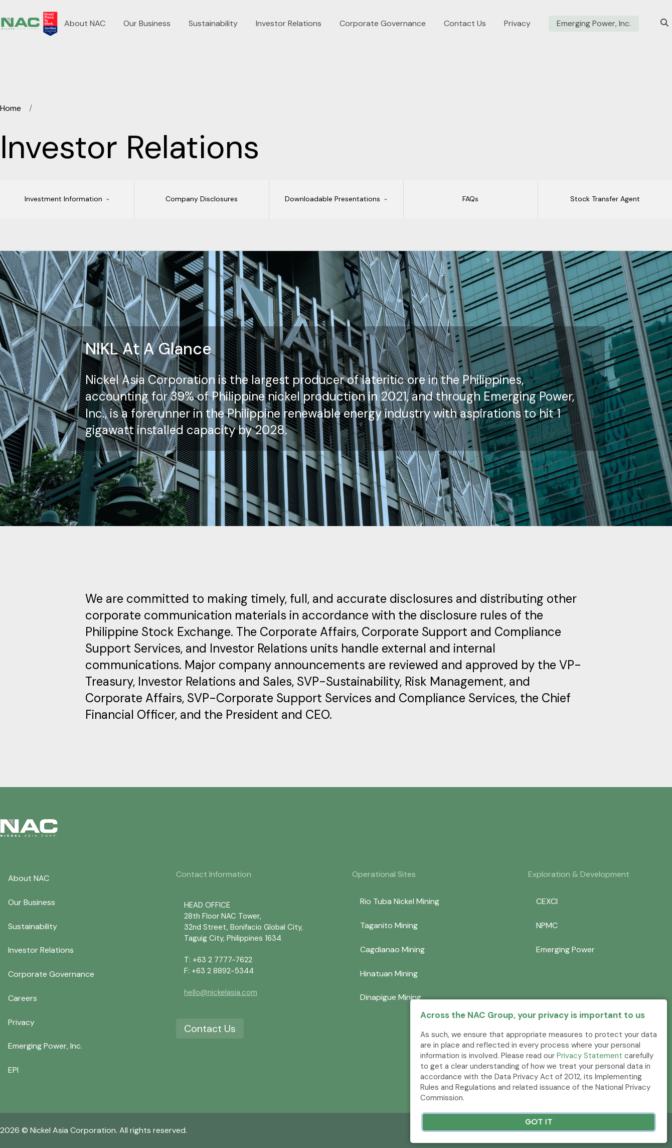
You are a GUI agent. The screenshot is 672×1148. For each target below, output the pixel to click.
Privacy (517, 24)
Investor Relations (288, 24)
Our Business (147, 24)
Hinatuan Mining (389, 973)
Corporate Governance (383, 24)
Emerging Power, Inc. (594, 24)
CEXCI (547, 901)
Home (10, 108)
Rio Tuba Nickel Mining (399, 901)
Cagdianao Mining (392, 949)
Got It (538, 1122)
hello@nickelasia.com (220, 992)
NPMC (547, 925)
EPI (13, 1070)
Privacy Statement (589, 1056)
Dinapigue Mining (390, 997)
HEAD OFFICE (207, 905)
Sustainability (213, 24)
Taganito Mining (389, 925)
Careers (22, 998)
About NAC (84, 24)
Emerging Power (565, 949)
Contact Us (465, 24)
